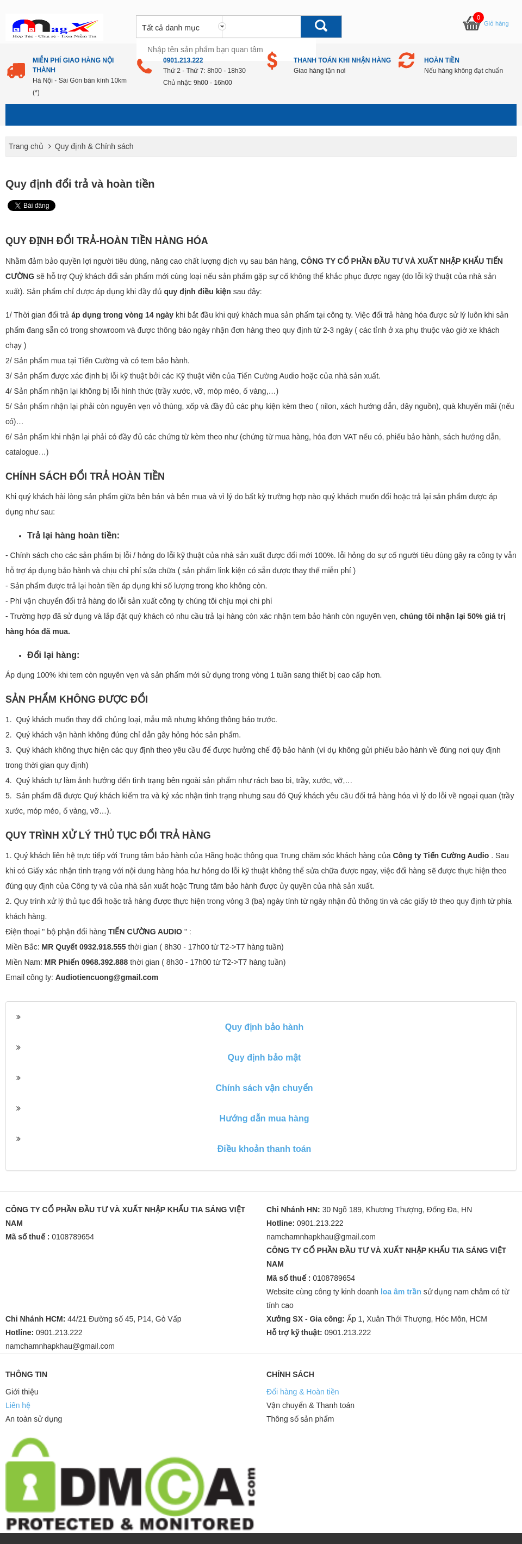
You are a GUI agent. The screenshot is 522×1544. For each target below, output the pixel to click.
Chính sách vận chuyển (264, 1088)
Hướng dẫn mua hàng (264, 1118)
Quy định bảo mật (264, 1057)
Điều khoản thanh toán (264, 1149)
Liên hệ (17, 1405)
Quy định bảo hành (264, 1027)
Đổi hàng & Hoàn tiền (302, 1391)
